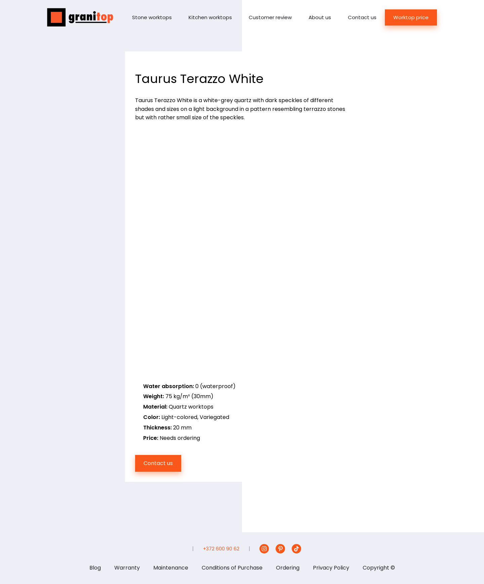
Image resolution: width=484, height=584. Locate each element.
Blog (95, 568)
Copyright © (379, 568)
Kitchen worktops (210, 17)
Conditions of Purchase (232, 568)
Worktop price (411, 17)
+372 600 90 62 (221, 548)
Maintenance (170, 568)
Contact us (362, 17)
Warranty (127, 568)
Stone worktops (152, 17)
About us (320, 17)
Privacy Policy (331, 568)
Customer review (270, 17)
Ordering (287, 568)
